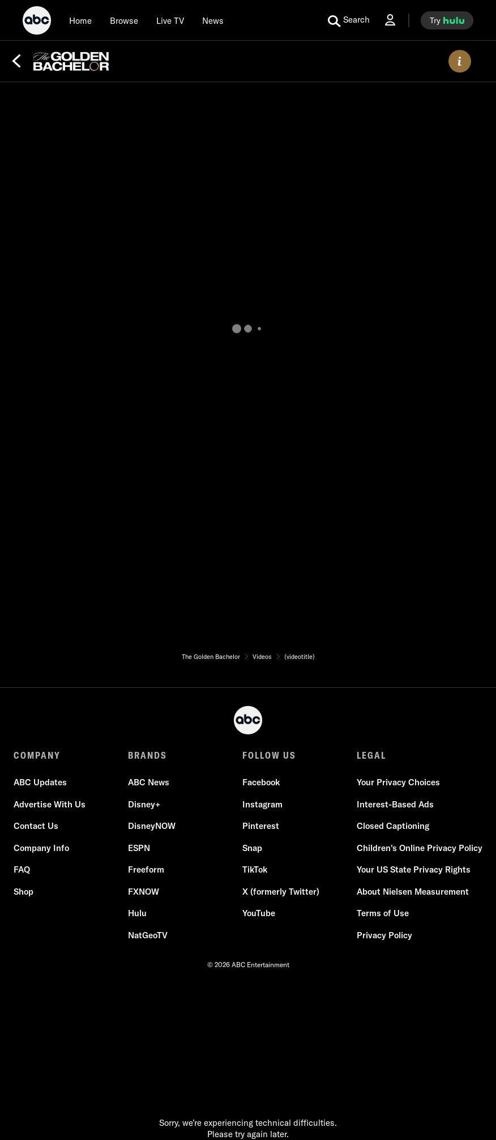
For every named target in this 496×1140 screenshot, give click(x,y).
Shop (23, 891)
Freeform (146, 869)
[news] (213, 20)
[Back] (16, 61)
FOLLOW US (269, 755)
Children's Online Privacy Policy (419, 848)
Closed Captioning (393, 825)
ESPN (139, 848)
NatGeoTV (148, 935)
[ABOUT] (459, 61)
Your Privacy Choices (398, 782)
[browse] (124, 20)
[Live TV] (170, 20)
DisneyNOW (152, 825)
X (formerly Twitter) (280, 891)
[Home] (80, 20)
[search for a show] (349, 20)
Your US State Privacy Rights (414, 869)
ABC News (148, 782)
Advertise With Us (49, 804)
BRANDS (147, 755)
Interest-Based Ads (395, 804)
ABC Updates (40, 782)
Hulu (137, 913)
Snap (252, 848)
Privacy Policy (384, 935)
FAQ (22, 869)
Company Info (41, 848)
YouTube (258, 913)
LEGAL (371, 755)
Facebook (261, 782)
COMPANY (37, 755)
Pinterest (260, 825)
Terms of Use (383, 913)
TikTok (254, 869)
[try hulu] (447, 20)
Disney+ (144, 804)
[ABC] (37, 22)
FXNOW (143, 891)
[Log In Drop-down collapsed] (390, 20)
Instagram (262, 804)
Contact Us (36, 825)
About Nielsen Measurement (413, 891)
